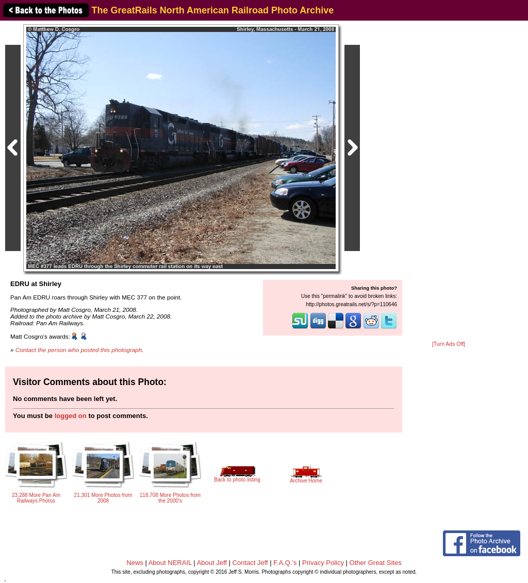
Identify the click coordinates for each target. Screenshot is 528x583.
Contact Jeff (250, 563)
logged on (71, 416)
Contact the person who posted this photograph (78, 349)
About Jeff (212, 563)
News (134, 563)
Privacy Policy (323, 563)
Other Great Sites (376, 563)
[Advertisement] (448, 181)
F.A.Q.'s (284, 563)
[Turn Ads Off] (448, 344)
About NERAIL (170, 563)
